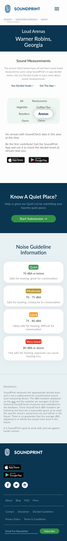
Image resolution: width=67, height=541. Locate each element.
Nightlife (22, 107)
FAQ (26, 500)
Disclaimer (23, 511)
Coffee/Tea (43, 107)
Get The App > (48, 85)
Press (36, 500)
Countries (8, 19)
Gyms (25, 120)
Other (41, 120)
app (13, 401)
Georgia (44, 19)
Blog (18, 500)
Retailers (24, 113)
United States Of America (26, 19)
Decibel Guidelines (43, 511)
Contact (9, 511)
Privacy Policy (12, 519)
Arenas (43, 114)
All (21, 101)
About (8, 500)
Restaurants (39, 101)
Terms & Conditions (35, 519)
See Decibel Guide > (22, 85)
